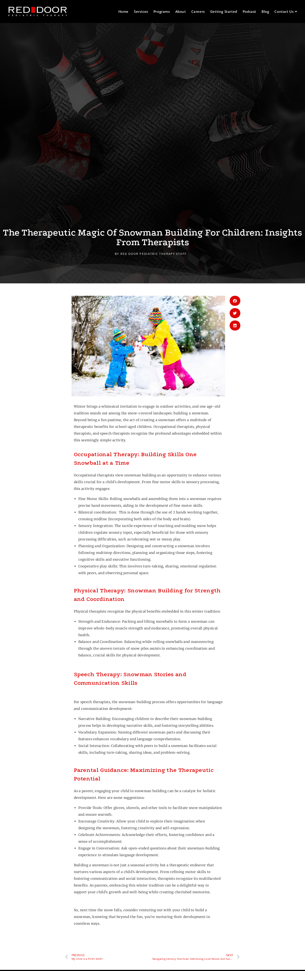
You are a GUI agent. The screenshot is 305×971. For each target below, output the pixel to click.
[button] (235, 301)
